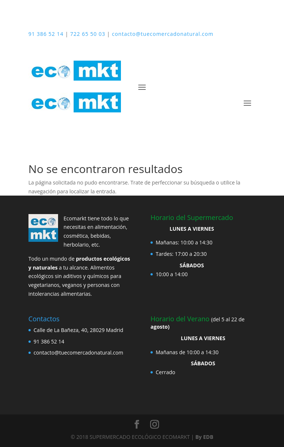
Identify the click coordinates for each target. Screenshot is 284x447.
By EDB (204, 436)
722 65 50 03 (87, 33)
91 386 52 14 (46, 33)
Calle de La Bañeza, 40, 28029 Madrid (79, 329)
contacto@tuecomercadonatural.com (162, 33)
